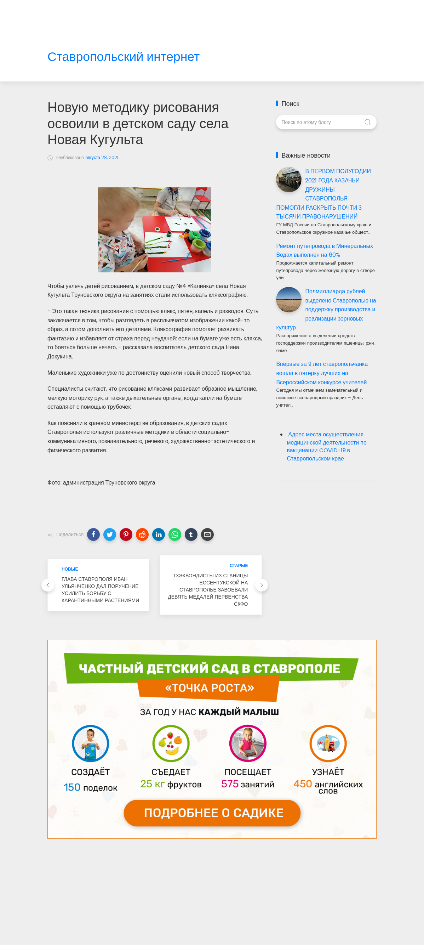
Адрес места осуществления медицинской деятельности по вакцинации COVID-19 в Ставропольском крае (326, 446)
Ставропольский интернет (123, 56)
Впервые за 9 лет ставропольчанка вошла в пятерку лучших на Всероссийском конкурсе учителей (322, 373)
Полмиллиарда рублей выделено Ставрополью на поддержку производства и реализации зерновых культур (326, 309)
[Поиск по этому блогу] (326, 122)
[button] (93, 534)
